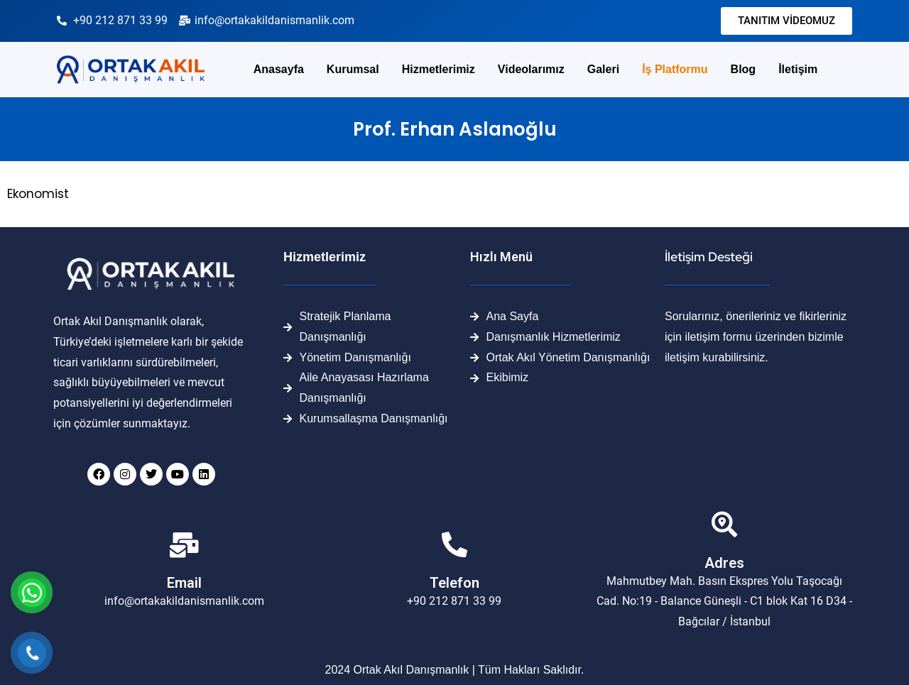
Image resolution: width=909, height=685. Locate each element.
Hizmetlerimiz (438, 69)
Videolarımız (531, 69)
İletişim (797, 69)
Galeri (603, 69)
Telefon (454, 582)
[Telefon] (454, 545)
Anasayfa (279, 69)
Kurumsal (353, 69)
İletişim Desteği (709, 256)
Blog (743, 69)
